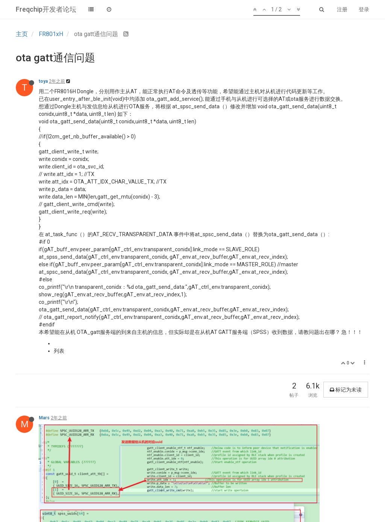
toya (43, 81)
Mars (44, 417)
